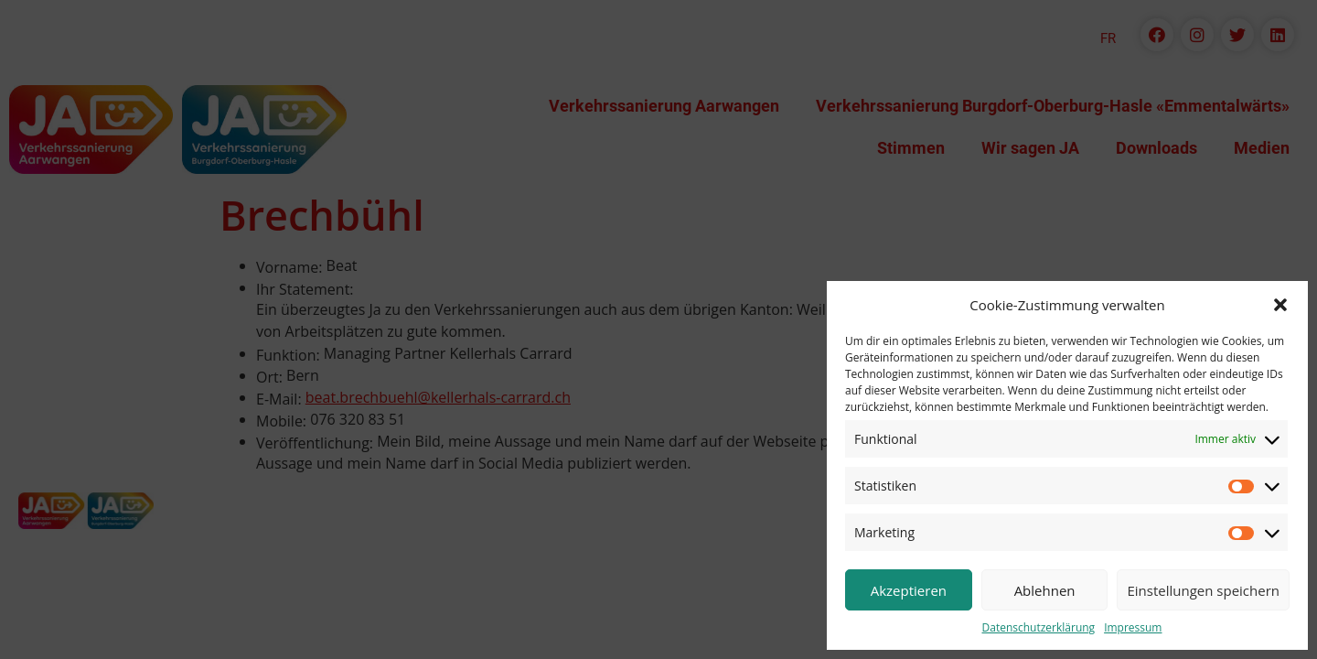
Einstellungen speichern (1203, 590)
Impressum (1133, 627)
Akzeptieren (909, 590)
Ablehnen (1045, 590)
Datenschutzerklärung (1039, 627)
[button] (1280, 305)
